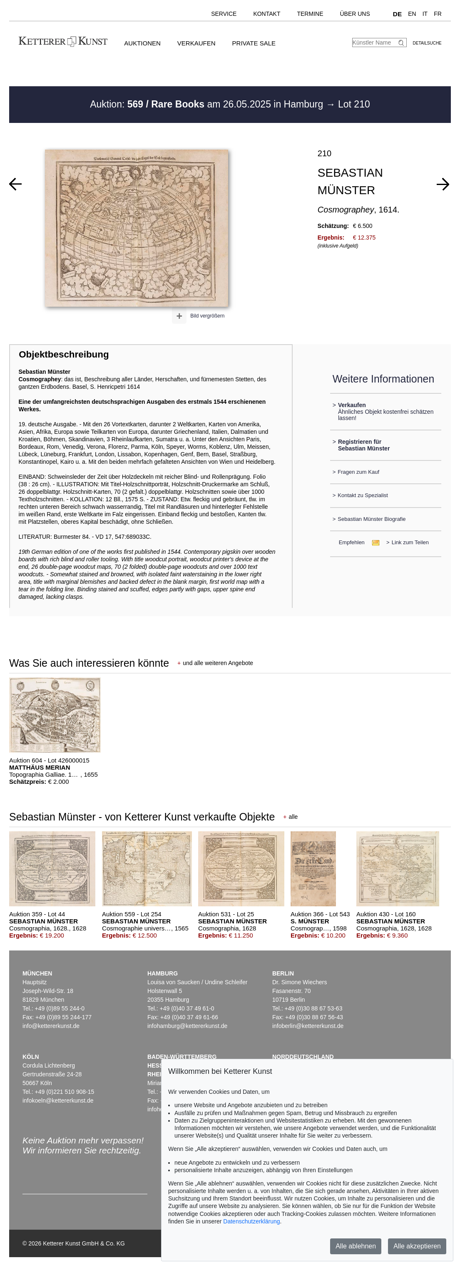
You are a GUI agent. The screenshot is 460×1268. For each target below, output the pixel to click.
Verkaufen (196, 43)
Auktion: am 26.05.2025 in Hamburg (208, 104)
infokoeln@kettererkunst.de (58, 1100)
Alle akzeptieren (417, 1246)
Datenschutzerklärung (251, 1221)
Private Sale (254, 43)
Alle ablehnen (356, 1246)
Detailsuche (427, 43)
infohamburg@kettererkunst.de (187, 1026)
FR (438, 13)
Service (223, 13)
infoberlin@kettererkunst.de (307, 1026)
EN (412, 13)
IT (425, 13)
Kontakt (266, 13)
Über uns (355, 13)
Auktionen (142, 43)
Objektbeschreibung (64, 354)
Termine (310, 13)
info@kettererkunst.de (51, 1026)
